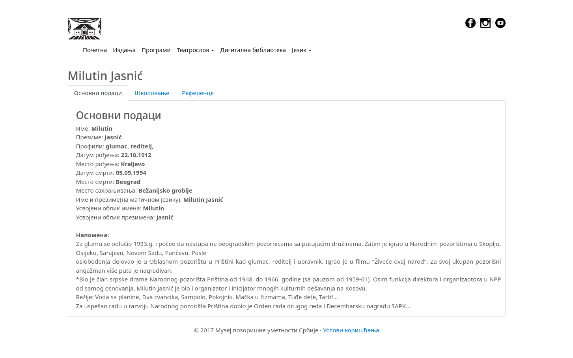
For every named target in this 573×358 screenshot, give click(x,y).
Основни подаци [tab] (98, 93)
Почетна (96, 49)
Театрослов (193, 50)
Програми (156, 50)
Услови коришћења (351, 330)
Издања (124, 50)
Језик (299, 50)
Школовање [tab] (151, 93)
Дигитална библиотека (253, 50)
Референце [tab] (198, 93)
